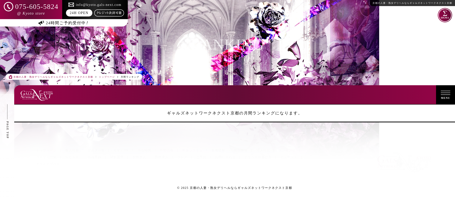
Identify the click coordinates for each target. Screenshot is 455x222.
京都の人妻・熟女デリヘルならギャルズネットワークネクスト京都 (241, 187)
